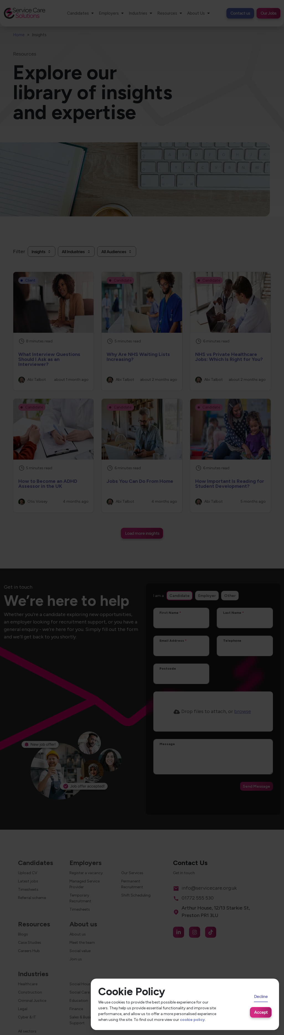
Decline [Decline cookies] (261, 996)
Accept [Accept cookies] (261, 1012)
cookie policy (192, 1019)
